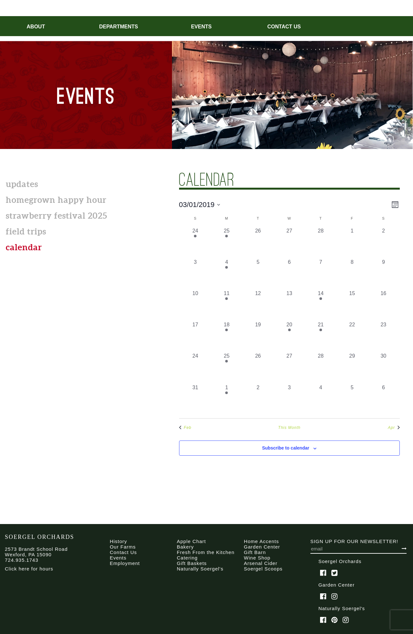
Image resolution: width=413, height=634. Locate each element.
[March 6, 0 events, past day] (289, 274)
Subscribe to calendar (285, 448)
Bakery (185, 547)
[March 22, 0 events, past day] (352, 336)
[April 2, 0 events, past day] (258, 399)
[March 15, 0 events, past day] (352, 305)
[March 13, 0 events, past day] (289, 305)
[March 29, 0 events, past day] (352, 367)
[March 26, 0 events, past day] (258, 367)
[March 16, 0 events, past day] (383, 305)
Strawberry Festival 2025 (56, 215)
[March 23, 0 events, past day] (383, 336)
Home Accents (261, 541)
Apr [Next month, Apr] (394, 427)
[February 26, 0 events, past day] (258, 242)
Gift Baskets (192, 563)
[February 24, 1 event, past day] (195, 242)
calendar (24, 247)
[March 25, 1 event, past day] (226, 367)
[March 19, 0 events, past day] (258, 336)
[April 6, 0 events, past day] (383, 399)
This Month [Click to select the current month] (289, 427)
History (118, 541)
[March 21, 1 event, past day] (320, 336)
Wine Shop (257, 557)
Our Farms (123, 547)
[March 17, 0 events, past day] (195, 336)
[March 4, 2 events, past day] (226, 274)
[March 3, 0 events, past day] (195, 274)
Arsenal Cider (260, 563)
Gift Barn (255, 552)
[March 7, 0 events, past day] (320, 274)
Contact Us (284, 26)
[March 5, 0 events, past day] (258, 274)
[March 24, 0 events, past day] (195, 367)
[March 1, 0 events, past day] (352, 242)
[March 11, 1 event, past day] (226, 305)
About (36, 26)
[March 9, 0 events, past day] (383, 274)
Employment (125, 563)
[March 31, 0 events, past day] (195, 399)
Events (201, 26)
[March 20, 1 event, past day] (289, 336)
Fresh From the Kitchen (206, 552)
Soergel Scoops (263, 568)
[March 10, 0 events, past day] (195, 305)
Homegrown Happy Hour (56, 199)
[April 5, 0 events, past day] (352, 399)
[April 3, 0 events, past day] (289, 399)
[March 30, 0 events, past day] (383, 367)
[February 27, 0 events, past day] (289, 242)
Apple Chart (191, 541)
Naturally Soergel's (200, 568)
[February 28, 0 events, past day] (320, 242)
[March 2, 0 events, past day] (383, 242)
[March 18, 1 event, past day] (226, 336)
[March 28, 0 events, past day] (320, 367)
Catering (187, 557)
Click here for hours (29, 568)
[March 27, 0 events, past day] (289, 367)
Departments (118, 26)
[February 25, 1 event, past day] (226, 242)
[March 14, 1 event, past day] (320, 305)
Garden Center (262, 547)
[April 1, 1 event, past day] (226, 399)
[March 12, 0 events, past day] (258, 305)
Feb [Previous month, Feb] (185, 427)
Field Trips (26, 231)
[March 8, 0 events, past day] (352, 274)
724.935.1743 (21, 560)
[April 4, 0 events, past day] (320, 399)
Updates (22, 184)
